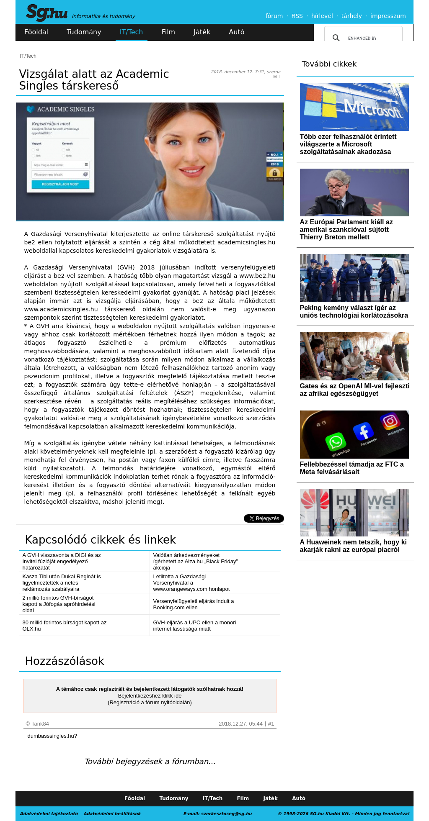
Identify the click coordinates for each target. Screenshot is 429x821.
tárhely (351, 16)
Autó (236, 32)
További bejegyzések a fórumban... (149, 761)
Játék (202, 32)
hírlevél (322, 16)
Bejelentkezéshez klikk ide (150, 696)
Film (169, 32)
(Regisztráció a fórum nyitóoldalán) (150, 702)
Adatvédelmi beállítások (111, 813)
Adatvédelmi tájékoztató (49, 813)
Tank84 (40, 724)
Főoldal (36, 32)
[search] (362, 38)
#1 (271, 724)
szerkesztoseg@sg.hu (226, 813)
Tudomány (84, 32)
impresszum (388, 16)
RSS (297, 16)
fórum (274, 16)
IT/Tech (131, 32)
